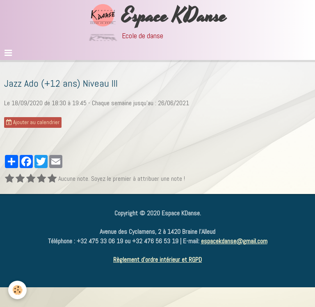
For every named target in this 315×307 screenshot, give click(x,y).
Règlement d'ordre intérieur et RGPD (157, 259)
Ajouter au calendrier (32, 122)
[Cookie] (17, 290)
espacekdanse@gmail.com (234, 241)
